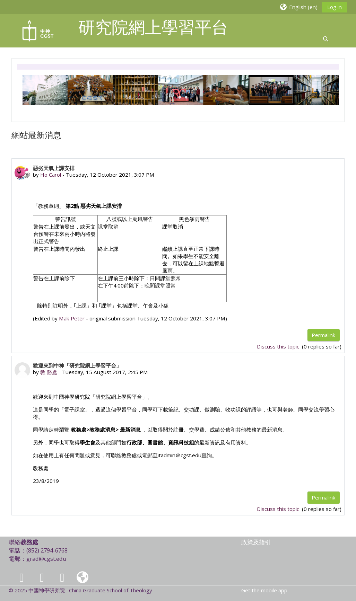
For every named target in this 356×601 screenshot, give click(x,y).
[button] (298, 6)
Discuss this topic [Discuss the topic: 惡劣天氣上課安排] (279, 346)
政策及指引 (256, 542)
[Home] (38, 30)
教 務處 (48, 372)
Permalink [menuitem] (324, 335)
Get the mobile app (264, 590)
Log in (334, 6)
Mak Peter (72, 318)
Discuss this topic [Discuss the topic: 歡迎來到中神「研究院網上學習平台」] (279, 508)
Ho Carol (50, 174)
